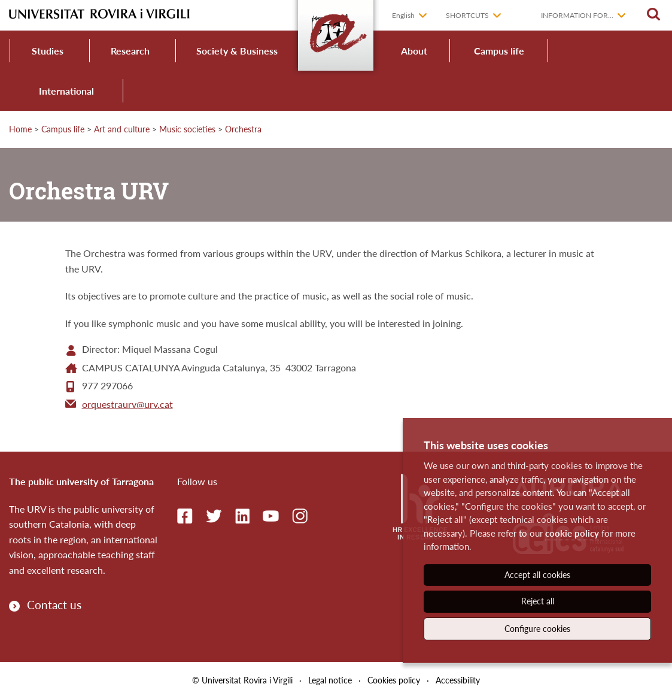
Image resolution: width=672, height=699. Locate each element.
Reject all (537, 601)
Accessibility (458, 680)
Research (130, 50)
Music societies (187, 129)
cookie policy (572, 533)
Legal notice (330, 680)
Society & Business (237, 50)
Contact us (54, 605)
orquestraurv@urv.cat (127, 404)
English (403, 15)
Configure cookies (537, 629)
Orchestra (243, 129)
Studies (47, 50)
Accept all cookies (537, 575)
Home (20, 129)
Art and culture (122, 129)
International (66, 90)
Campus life (499, 50)
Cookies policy (393, 680)
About (414, 50)
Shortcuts (467, 15)
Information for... (577, 15)
